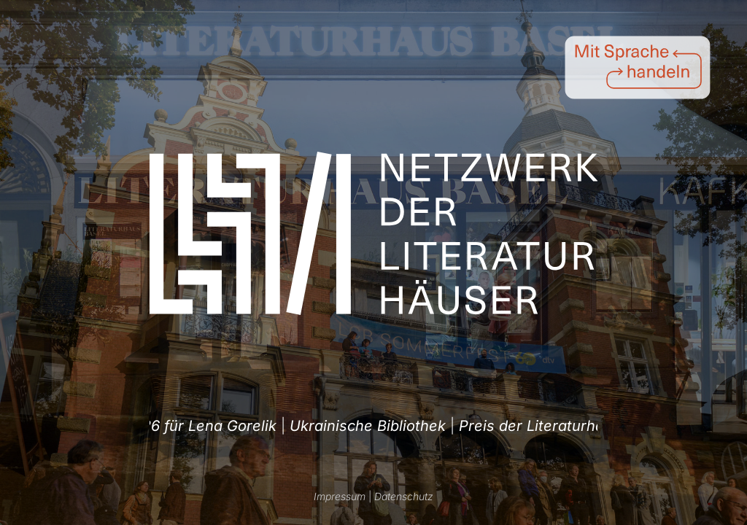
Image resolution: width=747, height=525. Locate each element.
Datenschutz (403, 496)
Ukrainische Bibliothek (363, 426)
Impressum (339, 496)
